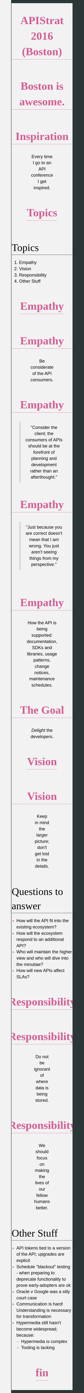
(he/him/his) (24, 64)
